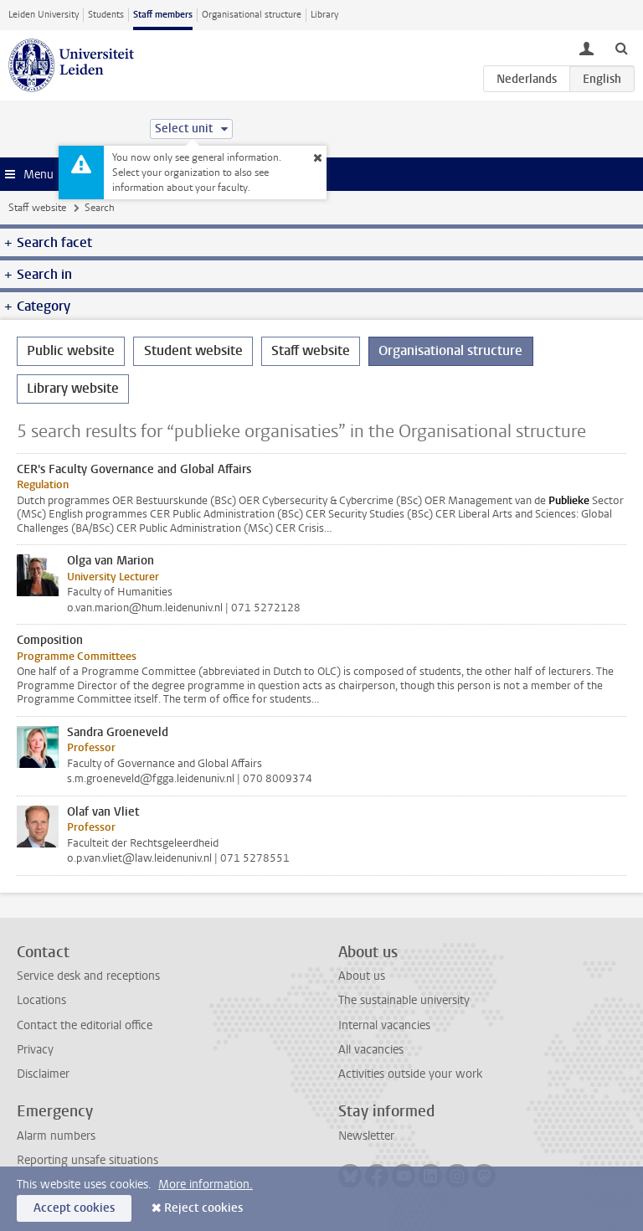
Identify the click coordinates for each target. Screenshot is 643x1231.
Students (106, 14)
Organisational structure (251, 14)
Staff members (163, 14)
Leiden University (43, 14)
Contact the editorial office (84, 1025)
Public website (71, 350)
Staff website (37, 207)
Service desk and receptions (88, 976)
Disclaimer (43, 1074)
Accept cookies (74, 1208)
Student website (193, 350)
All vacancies (371, 1050)
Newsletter (366, 1136)
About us (361, 976)
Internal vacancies (384, 1025)
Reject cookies (203, 1208)
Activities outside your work (410, 1074)
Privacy (35, 1050)
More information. (205, 1184)
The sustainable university (404, 1000)
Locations (41, 1000)
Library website (73, 388)
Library (324, 14)
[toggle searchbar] (621, 47)
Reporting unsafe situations (87, 1160)
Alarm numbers (56, 1136)
